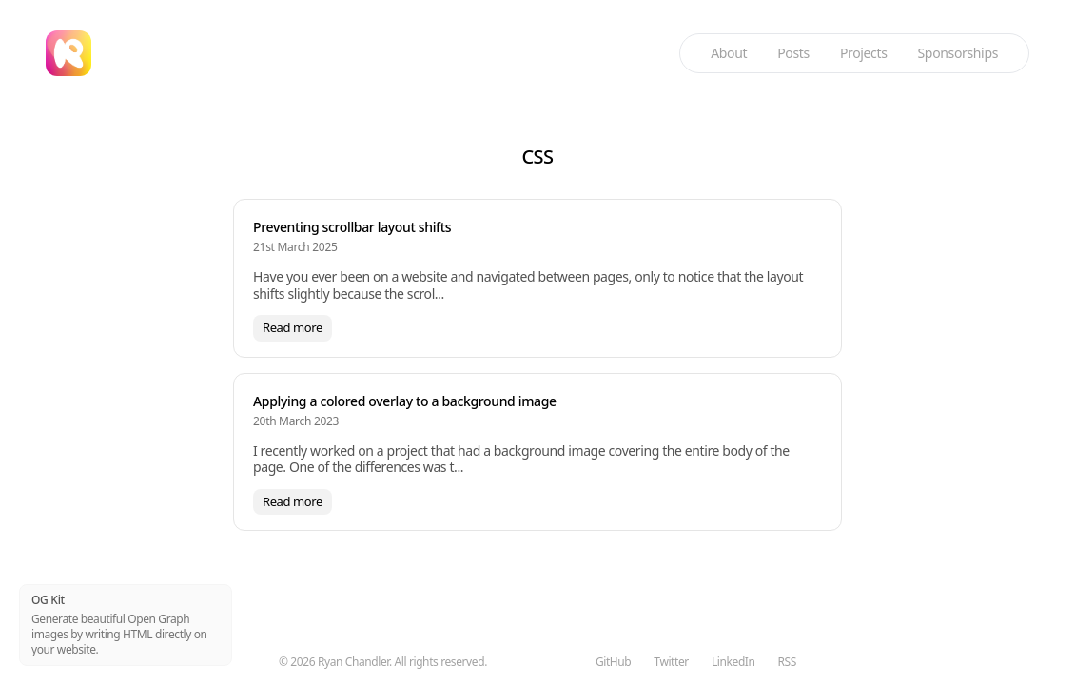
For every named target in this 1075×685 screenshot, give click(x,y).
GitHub (613, 662)
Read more (292, 327)
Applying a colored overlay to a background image (405, 401)
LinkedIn (733, 662)
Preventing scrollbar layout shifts (352, 227)
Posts (793, 53)
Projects (864, 53)
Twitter (671, 662)
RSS (787, 662)
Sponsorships (958, 53)
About (729, 53)
